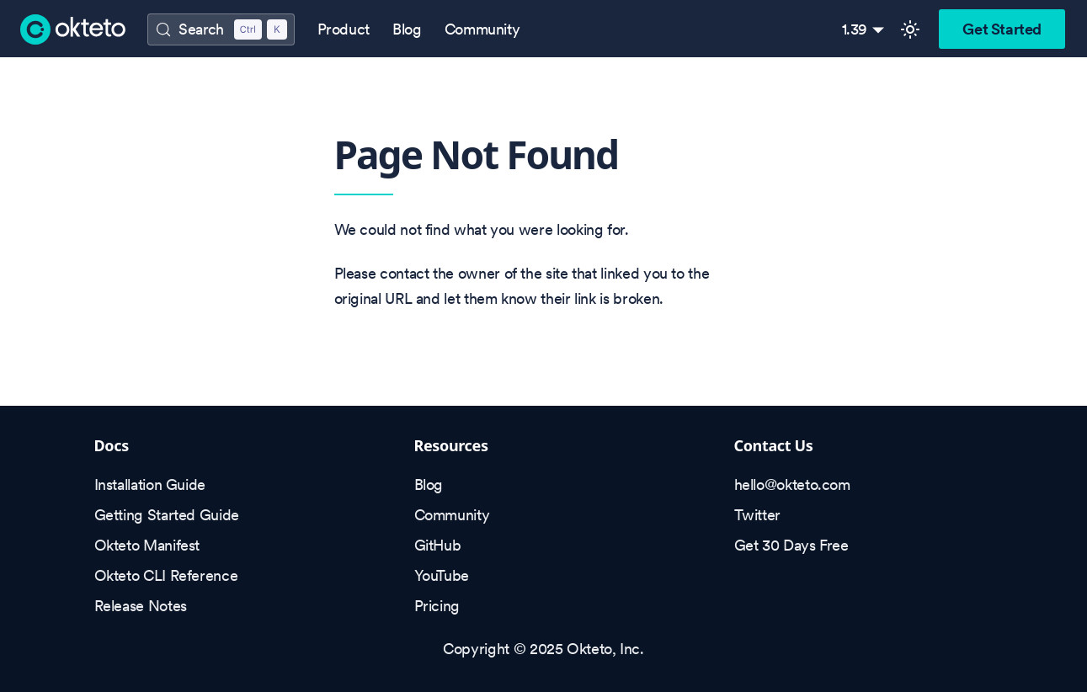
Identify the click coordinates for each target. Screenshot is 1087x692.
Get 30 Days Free (791, 545)
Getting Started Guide (166, 514)
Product (343, 29)
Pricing (437, 605)
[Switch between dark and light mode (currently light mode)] (910, 29)
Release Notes (140, 605)
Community (482, 29)
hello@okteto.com (792, 484)
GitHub (437, 545)
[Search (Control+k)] (220, 29)
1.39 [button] (855, 29)
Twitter (757, 514)
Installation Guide (150, 484)
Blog (407, 29)
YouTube (441, 575)
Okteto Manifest (147, 545)
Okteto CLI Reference (166, 575)
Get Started (1002, 29)
